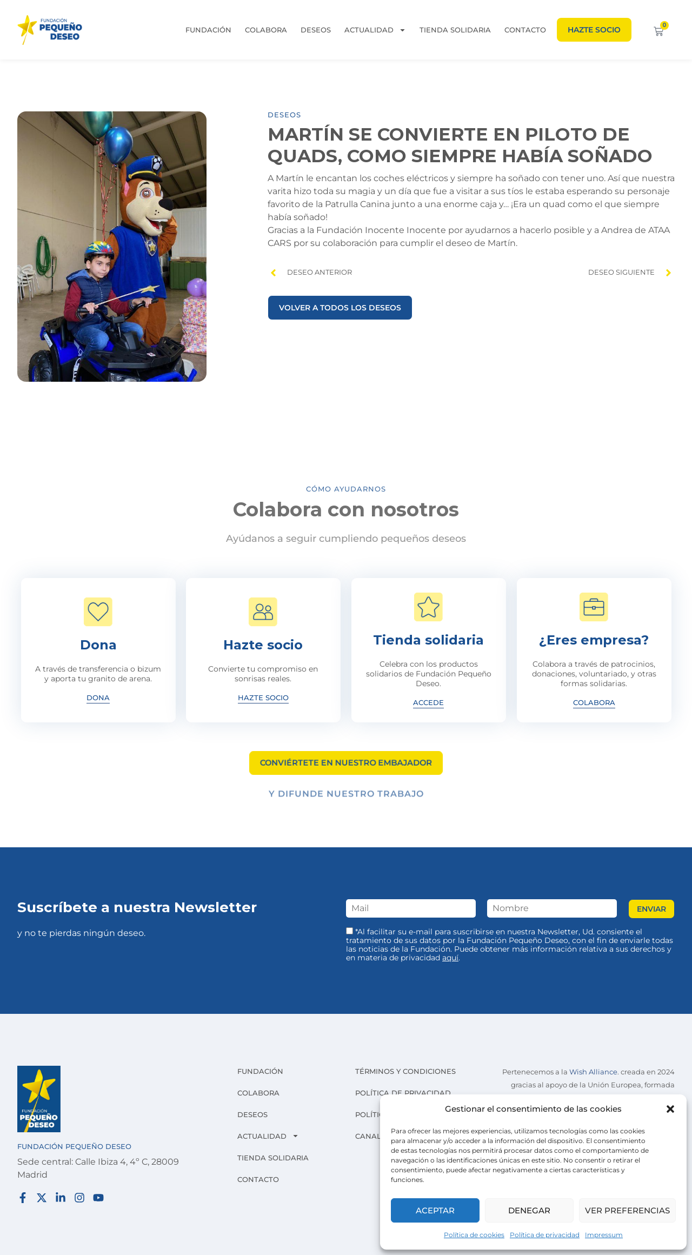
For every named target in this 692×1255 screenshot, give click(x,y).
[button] (670, 1109)
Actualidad (375, 30)
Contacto (525, 29)
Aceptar (435, 1210)
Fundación (208, 29)
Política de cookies (474, 1235)
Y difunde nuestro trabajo (346, 798)
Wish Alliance (593, 1072)
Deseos (316, 29)
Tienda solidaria (455, 29)
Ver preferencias (627, 1210)
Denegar (529, 1210)
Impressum (604, 1235)
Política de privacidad (545, 1235)
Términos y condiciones (405, 1071)
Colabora (266, 29)
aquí (450, 957)
